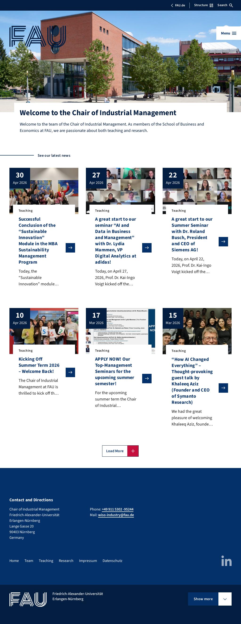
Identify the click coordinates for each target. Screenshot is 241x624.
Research (66, 560)
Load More (115, 451)
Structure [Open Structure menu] (203, 5)
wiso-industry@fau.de (116, 515)
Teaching (46, 560)
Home (14, 560)
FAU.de (178, 5)
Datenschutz (112, 560)
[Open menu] (228, 33)
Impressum (88, 560)
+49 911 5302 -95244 (117, 509)
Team (28, 560)
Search (225, 5)
